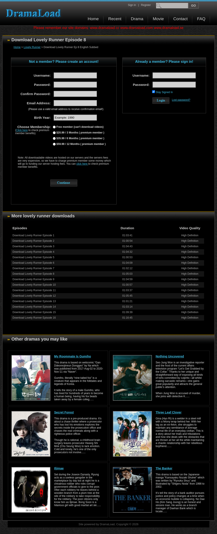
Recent (114, 18)
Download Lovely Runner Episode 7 (33, 268)
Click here (22, 130)
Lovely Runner (32, 47)
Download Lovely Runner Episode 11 (34, 290)
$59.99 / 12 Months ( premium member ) (81, 144)
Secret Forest (64, 412)
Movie (158, 18)
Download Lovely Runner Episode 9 (33, 279)
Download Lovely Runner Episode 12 (34, 295)
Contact (180, 18)
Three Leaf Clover (168, 412)
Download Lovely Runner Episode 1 (33, 235)
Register (146, 5)
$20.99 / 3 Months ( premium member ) (80, 132)
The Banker (164, 468)
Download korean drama (34, 13)
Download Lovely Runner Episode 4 (33, 251)
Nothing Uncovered (170, 356)
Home (93, 18)
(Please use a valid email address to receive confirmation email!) (65, 109)
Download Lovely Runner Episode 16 (34, 317)
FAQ (201, 18)
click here (82, 163)
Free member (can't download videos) (79, 126)
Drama (137, 18)
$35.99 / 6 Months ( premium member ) (80, 138)
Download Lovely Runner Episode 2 (33, 240)
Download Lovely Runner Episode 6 (33, 262)
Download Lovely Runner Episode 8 (33, 273)
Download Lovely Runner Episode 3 (33, 246)
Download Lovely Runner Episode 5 (33, 257)
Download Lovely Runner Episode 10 (34, 284)
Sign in (132, 5)
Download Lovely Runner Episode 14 (34, 306)
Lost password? (181, 99)
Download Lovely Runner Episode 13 (34, 301)
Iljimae (59, 468)
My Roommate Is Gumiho (72, 356)
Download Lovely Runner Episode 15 (34, 312)
